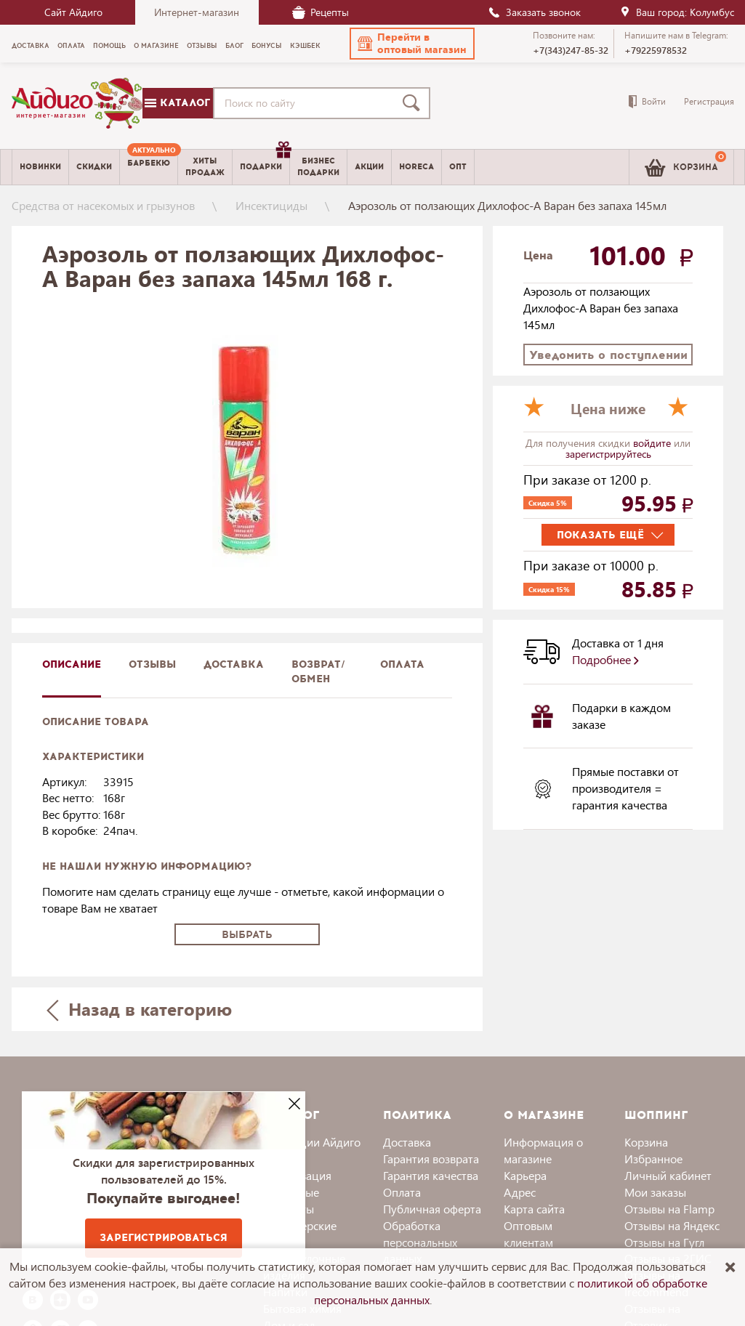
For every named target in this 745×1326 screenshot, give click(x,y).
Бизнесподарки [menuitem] (318, 166)
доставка (234, 664)
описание (71, 664)
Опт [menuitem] (458, 167)
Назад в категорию (139, 1009)
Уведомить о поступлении (608, 355)
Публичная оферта (432, 1208)
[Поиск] (414, 103)
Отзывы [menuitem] (202, 46)
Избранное (653, 1158)
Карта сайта (534, 1208)
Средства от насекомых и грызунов (103, 205)
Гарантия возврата (431, 1158)
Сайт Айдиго (73, 12)
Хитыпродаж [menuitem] (205, 166)
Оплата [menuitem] (71, 46)
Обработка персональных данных (420, 1242)
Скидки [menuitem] (94, 167)
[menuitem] (148, 167)
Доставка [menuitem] (30, 46)
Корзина (646, 1141)
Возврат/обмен (318, 672)
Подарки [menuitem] (264, 161)
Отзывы (152, 664)
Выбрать (247, 934)
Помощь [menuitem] (109, 46)
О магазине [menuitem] (156, 46)
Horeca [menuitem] (416, 167)
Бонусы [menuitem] (266, 46)
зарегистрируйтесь (608, 454)
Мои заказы (655, 1192)
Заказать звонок (534, 12)
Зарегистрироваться (163, 1237)
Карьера (525, 1175)
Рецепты (320, 12)
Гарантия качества (430, 1175)
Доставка (407, 1141)
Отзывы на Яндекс (672, 1225)
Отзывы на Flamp (669, 1208)
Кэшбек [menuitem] (305, 46)
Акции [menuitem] (369, 167)
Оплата (402, 664)
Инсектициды (271, 205)
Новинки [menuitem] (40, 167)
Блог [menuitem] (234, 46)
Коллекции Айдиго (312, 1141)
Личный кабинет (668, 1175)
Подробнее (605, 659)
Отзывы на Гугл (664, 1242)
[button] (412, 44)
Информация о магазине (543, 1150)
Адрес (520, 1192)
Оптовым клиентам (528, 1234)
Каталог (177, 102)
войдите (653, 443)
